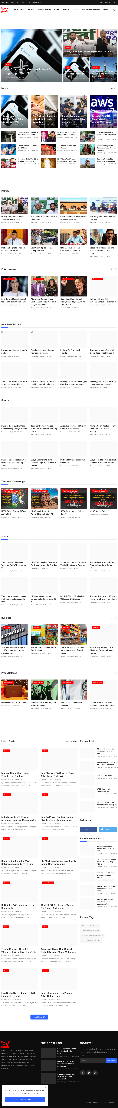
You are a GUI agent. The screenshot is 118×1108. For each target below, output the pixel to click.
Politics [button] (32, 9)
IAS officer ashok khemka (90, 926)
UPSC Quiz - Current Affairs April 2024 (13, 512)
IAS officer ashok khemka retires (93, 936)
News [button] (23, 9)
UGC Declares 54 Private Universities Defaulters (12, 703)
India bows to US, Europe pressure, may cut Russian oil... (103, 73)
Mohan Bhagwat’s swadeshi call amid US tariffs (13, 249)
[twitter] (89, 1072)
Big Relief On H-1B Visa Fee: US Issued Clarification (72, 597)
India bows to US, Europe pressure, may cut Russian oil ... (19, 818)
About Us (14, 2)
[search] (114, 10)
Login (101, 2)
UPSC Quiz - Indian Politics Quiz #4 (72, 512)
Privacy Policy (109, 1102)
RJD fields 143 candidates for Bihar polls (44, 217)
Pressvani (8, 77)
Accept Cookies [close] (25, 1099)
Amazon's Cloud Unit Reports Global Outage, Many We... (102, 119)
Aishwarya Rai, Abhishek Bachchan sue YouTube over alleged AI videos (73, 302)
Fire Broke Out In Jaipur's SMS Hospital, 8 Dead (28, 133)
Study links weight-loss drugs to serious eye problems (14, 382)
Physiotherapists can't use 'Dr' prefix (14, 351)
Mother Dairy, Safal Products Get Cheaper (73, 648)
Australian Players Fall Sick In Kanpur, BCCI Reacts (73, 427)
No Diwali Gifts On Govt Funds (44, 702)
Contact (22, 2)
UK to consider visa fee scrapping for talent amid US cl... (43, 599)
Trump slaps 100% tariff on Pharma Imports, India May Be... (102, 565)
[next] (115, 269)
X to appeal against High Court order (66, 147)
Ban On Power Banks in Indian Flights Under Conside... (44, 119)
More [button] (113, 89)
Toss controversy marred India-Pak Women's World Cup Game (44, 429)
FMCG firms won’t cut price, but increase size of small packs (102, 650)
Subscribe (111, 1061)
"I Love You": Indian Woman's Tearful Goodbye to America (73, 563)
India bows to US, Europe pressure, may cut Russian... (106, 875)
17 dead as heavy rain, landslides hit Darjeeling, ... (106, 134)
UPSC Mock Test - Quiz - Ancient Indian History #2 (42, 512)
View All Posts (71, 742)
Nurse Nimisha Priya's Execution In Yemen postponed (66, 1063)
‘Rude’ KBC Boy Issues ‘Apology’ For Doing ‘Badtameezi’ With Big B (11, 302)
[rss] (95, 1072)
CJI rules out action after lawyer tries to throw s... (67, 133)
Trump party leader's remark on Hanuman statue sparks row (13, 599)
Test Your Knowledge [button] (92, 9)
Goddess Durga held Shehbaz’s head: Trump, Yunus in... (106, 148)
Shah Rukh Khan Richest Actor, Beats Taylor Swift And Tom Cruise (103, 302)
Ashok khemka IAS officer (90, 931)
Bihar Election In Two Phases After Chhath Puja (73, 217)
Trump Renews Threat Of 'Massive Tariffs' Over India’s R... (13, 565)
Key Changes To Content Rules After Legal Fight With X (76, 73)
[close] (45, 1087)
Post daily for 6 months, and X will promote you (73, 703)
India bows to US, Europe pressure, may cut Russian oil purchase (14, 650)
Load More (39, 1017)
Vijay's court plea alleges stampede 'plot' (42, 249)
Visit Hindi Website (34, 2)
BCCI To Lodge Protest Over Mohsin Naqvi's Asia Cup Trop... (13, 462)
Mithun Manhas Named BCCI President (73, 461)
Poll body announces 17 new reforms (102, 217)
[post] (31, 55)
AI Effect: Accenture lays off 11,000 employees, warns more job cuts (43, 650)
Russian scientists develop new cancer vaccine (43, 351)
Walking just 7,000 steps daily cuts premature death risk (103, 382)
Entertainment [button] (45, 9)
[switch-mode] (115, 2)
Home (16, 10)
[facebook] (82, 1072)
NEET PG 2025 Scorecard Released (101, 703)
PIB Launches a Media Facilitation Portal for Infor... (66, 1051)
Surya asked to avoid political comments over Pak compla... (103, 461)
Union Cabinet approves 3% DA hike (27, 147)
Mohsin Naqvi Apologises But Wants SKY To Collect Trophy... (103, 429)
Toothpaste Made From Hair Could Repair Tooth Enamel (102, 351)
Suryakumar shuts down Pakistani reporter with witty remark (43, 462)
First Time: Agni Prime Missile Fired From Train (66, 160)
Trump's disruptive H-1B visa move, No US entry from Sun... (103, 597)
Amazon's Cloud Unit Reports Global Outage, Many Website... (58, 950)
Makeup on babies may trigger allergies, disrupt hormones (73, 382)
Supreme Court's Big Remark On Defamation (106, 160)
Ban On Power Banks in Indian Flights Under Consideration (57, 818)
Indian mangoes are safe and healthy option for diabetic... (43, 382)
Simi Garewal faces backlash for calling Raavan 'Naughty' (43, 300)
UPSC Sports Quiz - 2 (99, 511)
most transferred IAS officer (91, 940)
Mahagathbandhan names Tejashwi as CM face (88, 51)
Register (107, 2)
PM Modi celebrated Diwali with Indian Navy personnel (73, 119)
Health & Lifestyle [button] (62, 9)
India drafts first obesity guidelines (70, 351)
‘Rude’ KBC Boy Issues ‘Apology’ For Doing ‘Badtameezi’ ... (58, 906)
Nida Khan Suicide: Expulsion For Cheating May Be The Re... (44, 563)
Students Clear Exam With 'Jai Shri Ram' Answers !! (107, 763)
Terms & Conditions (94, 1102)
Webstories (5, 2)
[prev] (111, 269)
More (106, 9)
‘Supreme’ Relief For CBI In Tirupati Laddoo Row (28, 160)
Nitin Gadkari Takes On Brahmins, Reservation (70, 249)
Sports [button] (76, 9)
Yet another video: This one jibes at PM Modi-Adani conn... (102, 250)
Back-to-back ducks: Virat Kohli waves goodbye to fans (14, 427)
